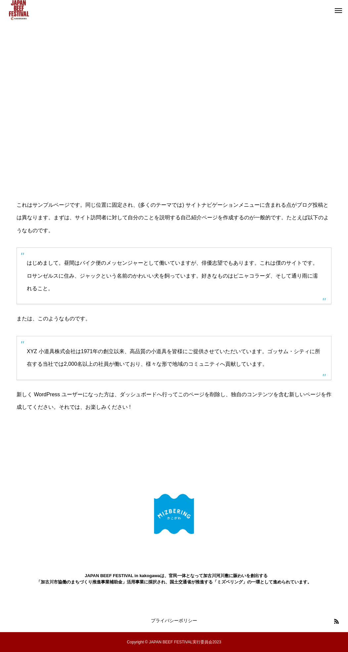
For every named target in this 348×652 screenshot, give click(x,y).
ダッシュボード (138, 394)
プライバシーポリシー (174, 620)
